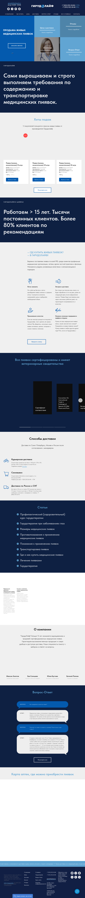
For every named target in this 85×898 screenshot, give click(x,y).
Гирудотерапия (39, 875)
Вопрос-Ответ (46, 14)
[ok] (75, 878)
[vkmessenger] (19, 9)
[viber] (16, 9)
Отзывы (56, 14)
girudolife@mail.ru (14, 3)
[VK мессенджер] (79, 874)
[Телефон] (79, 878)
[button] (17, 45)
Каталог (26, 880)
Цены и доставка (47, 28)
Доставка (35, 14)
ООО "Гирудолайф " (9, 882)
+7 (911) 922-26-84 (68, 7)
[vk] (72, 878)
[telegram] (12, 9)
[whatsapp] (8, 9)
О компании (9, 14)
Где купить (19, 14)
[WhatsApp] (72, 874)
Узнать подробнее (73, 29)
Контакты (76, 14)
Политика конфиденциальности (41, 883)
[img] (47, 49)
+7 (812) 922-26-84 (68, 5)
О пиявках (47, 48)
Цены (28, 14)
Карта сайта (38, 880)
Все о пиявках (66, 14)
